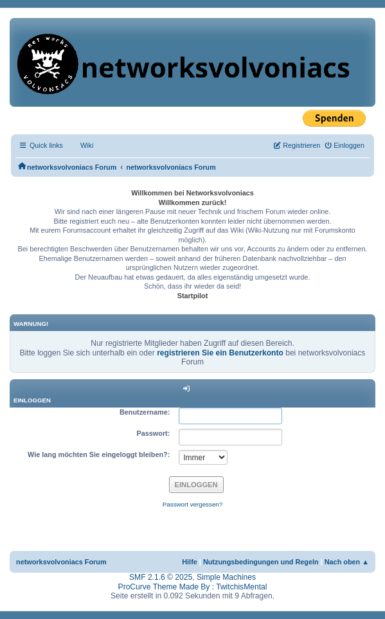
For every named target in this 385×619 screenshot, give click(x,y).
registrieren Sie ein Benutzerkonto (220, 352)
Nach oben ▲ (347, 562)
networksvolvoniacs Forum (61, 562)
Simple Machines (226, 577)
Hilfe (189, 562)
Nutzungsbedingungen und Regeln (261, 562)
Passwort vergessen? (192, 504)
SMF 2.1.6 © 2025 (160, 577)
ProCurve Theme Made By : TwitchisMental (192, 586)
